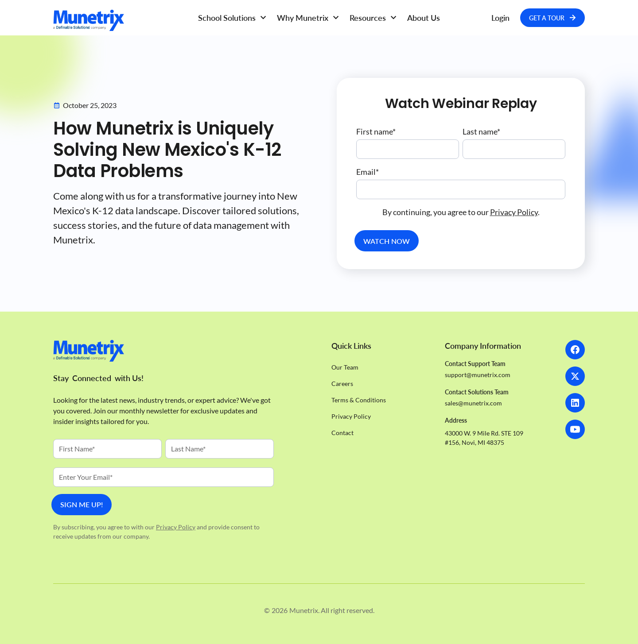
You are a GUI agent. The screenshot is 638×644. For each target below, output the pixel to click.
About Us (423, 18)
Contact (342, 432)
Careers (342, 383)
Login (500, 18)
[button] (232, 17)
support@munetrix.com (477, 374)
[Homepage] (119, 20)
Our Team (344, 367)
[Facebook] (575, 349)
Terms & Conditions (358, 400)
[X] (575, 376)
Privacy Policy (514, 212)
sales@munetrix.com (473, 403)
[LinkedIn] (575, 403)
